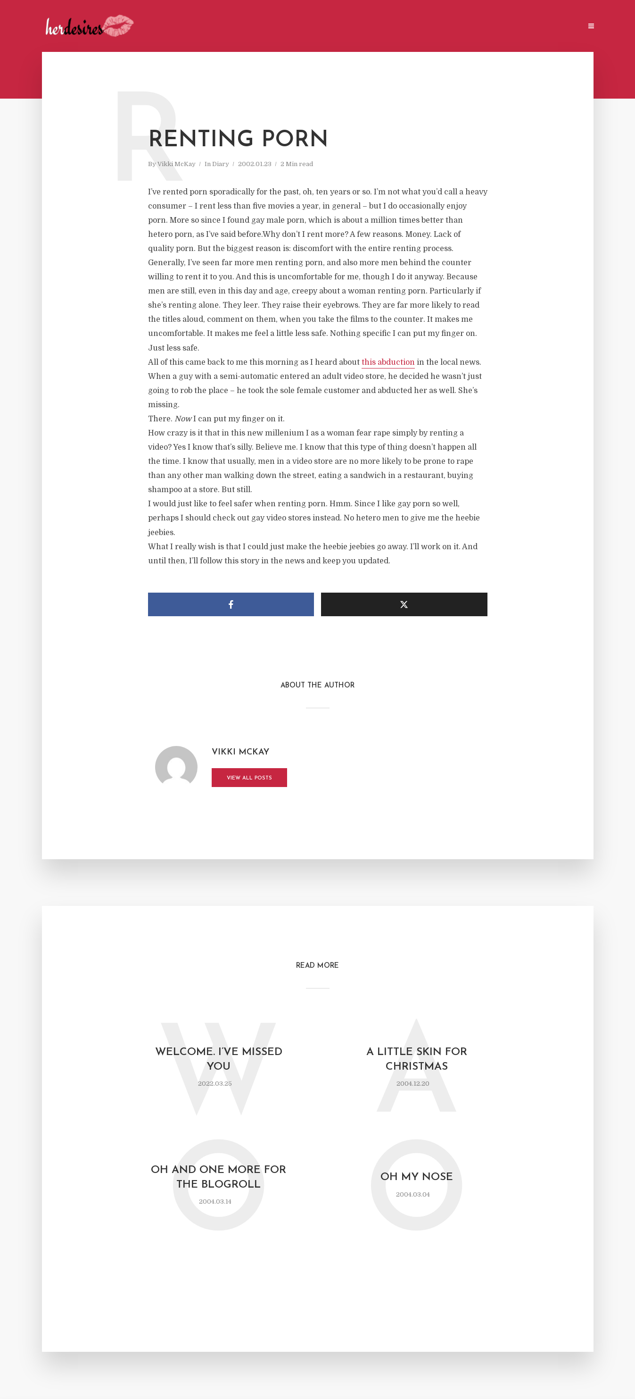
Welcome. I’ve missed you (218, 1059)
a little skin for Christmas (416, 1059)
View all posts (249, 778)
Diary (220, 164)
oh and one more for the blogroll (218, 1177)
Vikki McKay (176, 164)
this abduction (388, 362)
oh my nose (416, 1177)
